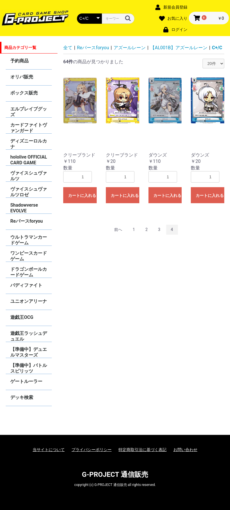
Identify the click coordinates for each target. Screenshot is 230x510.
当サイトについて (49, 449)
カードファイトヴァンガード (28, 127)
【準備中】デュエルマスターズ (28, 352)
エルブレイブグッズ (28, 111)
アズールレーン (130, 47)
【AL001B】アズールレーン (178, 47)
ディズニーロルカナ (28, 143)
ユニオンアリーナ (28, 301)
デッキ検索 (21, 397)
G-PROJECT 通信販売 (115, 475)
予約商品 (19, 61)
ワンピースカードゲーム (28, 256)
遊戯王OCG (21, 317)
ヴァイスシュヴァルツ (28, 175)
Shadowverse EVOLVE (24, 208)
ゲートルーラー (26, 381)
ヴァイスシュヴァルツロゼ (28, 191)
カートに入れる (82, 195)
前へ (118, 229)
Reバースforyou (26, 221)
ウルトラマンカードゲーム (28, 240)
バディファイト (26, 285)
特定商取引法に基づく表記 (142, 449)
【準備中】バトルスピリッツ (28, 368)
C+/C (217, 47)
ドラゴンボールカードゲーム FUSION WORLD (28, 272)
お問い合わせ (185, 449)
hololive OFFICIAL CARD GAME (28, 159)
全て (67, 47)
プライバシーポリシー (92, 449)
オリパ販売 (21, 77)
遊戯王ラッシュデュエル (28, 336)
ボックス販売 (24, 93)
